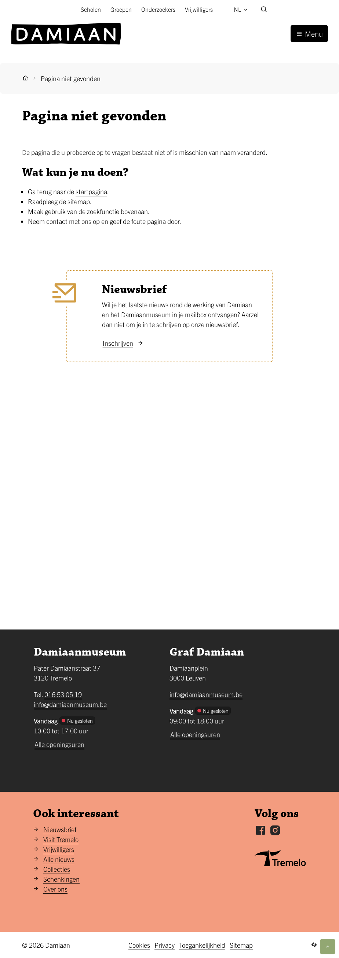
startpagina (91, 191)
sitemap (79, 201)
